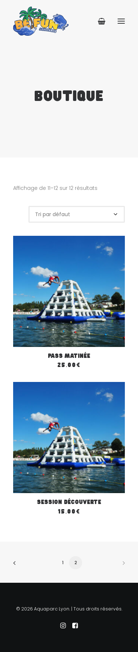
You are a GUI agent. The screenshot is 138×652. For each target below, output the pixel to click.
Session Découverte (69, 502)
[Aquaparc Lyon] (41, 21)
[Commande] (76, 214)
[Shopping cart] (98, 21)
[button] (121, 21)
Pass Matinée (69, 356)
